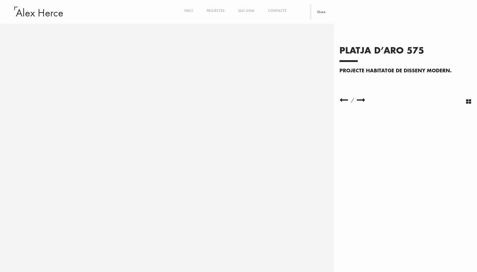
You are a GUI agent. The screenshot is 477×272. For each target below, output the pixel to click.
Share (321, 11)
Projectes (216, 11)
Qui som (246, 11)
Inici (188, 11)
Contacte (277, 11)
